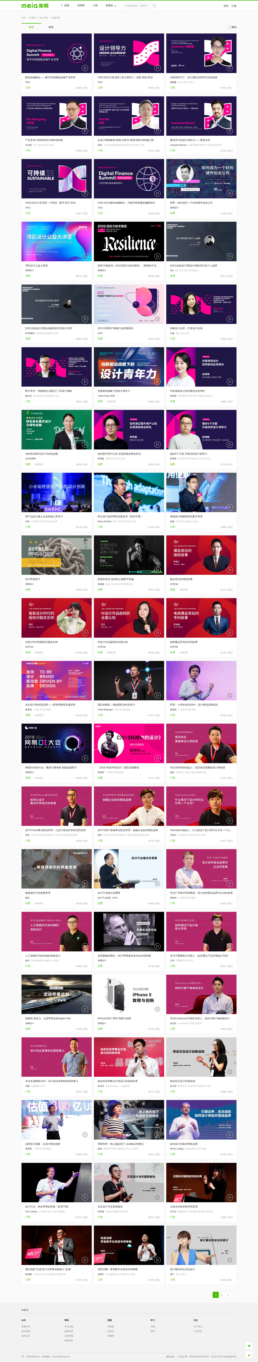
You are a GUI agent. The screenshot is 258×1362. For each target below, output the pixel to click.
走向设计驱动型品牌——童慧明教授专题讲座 (50, 704)
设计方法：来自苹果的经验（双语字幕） (47, 1206)
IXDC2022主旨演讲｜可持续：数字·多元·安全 (50, 202)
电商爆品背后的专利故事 (184, 642)
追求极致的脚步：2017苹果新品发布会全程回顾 (124, 955)
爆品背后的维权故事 (181, 579)
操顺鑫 (173, 82)
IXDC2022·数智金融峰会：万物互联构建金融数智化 (126, 202)
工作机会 (198, 1331)
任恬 (27, 521)
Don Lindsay (31, 1211)
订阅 (95, 5)
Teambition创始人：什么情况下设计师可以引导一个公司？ (201, 830)
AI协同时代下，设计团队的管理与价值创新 (194, 77)
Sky (172, 270)
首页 (24, 17)
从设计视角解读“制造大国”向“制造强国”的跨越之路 (126, 140)
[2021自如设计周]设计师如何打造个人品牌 (193, 265)
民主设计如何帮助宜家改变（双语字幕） (120, 516)
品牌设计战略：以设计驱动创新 (42, 1143)
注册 (233, 5)
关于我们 (198, 1326)
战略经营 (56, 17)
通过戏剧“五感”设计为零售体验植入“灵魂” (48, 1269)
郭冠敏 (101, 458)
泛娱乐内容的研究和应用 (184, 1206)
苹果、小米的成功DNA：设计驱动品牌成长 (194, 704)
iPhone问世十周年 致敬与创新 (114, 1018)
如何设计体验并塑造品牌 (184, 1143)
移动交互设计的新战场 (182, 1081)
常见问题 (68, 1326)
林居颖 (28, 1274)
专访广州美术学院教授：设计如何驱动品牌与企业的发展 (201, 892)
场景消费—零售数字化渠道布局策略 (118, 1269)
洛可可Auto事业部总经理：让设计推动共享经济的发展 (55, 830)
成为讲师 (26, 1331)
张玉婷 (173, 1086)
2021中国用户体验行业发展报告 (115, 328)
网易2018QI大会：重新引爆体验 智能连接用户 (51, 767)
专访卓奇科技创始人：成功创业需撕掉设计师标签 (197, 767)
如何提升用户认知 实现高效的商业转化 (119, 453)
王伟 (172, 960)
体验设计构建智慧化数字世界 (186, 516)
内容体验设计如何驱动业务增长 (187, 390)
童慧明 (28, 709)
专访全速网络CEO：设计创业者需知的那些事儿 (51, 1081)
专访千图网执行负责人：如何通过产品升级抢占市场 (199, 955)
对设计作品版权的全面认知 (113, 642)
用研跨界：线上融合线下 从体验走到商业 (121, 1143)
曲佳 (27, 960)
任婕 (172, 333)
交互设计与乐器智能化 (110, 1206)
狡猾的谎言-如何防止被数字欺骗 (116, 579)
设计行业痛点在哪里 (109, 892)
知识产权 (183, 1356)
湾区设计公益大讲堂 (36, 265)
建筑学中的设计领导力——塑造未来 (190, 140)
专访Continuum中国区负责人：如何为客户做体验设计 (200, 1018)
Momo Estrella (104, 521)
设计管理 (44, 17)
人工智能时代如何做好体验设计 (42, 955)
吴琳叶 (101, 1274)
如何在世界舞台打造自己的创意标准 (118, 1081)
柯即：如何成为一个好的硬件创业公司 (191, 202)
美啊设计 (174, 207)
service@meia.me (61, 1356)
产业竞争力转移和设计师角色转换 (44, 140)
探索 (65, 5)
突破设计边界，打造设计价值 (186, 328)
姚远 (172, 772)
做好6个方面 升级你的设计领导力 (188, 453)
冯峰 (27, 1086)
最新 (31, 27)
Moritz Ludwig (176, 1148)
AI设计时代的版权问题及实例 (41, 642)
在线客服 (68, 1336)
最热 (51, 27)
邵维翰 (173, 458)
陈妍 (100, 1148)
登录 (225, 5)
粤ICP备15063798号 (199, 1356)
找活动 (111, 1331)
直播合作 (26, 1326)
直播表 (111, 5)
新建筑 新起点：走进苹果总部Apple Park (48, 1018)
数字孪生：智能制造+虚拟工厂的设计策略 (48, 390)
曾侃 (27, 835)
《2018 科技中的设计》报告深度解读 (118, 767)
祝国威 (101, 584)
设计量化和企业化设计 (182, 1269)
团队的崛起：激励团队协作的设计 (116, 704)
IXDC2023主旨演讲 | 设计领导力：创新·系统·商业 (125, 77)
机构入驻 (26, 1336)
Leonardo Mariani (178, 145)
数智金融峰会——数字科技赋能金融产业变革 (50, 77)
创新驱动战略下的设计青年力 (114, 390)
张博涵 (101, 1211)
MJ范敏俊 (30, 333)
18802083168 (32, 1356)
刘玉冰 (173, 1211)
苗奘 (100, 835)
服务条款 (68, 1340)
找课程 (81, 5)
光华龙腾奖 (30, 458)
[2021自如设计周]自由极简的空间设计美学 (48, 328)
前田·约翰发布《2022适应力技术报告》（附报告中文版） (129, 265)
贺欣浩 (101, 1086)
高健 (172, 521)
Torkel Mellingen (105, 709)
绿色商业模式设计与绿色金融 (41, 453)
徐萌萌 (173, 396)
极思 (27, 898)
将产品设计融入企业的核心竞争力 (44, 516)
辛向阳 (28, 145)
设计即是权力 (32, 579)
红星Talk (174, 584)
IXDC (27, 82)
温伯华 (173, 1023)
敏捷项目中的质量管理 (37, 892)
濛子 (172, 1274)
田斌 (100, 145)
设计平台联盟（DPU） (108, 898)
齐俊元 (173, 835)
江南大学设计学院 (106, 396)
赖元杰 (28, 396)
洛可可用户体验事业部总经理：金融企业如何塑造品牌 (128, 830)
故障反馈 (68, 1331)
